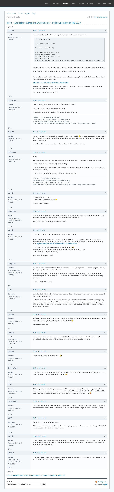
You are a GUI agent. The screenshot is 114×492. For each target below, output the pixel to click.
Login (34, 14)
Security (90, 3)
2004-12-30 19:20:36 (39, 193)
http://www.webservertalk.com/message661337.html (50, 83)
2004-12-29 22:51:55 (39, 132)
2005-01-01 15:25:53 (39, 290)
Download (107, 3)
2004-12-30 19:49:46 (39, 211)
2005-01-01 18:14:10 (39, 314)
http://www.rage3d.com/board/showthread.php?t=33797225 (57, 244)
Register (27, 14)
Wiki (74, 3)
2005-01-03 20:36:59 (39, 453)
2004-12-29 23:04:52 (39, 152)
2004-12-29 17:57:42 (39, 100)
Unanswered (103, 17)
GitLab (81, 3)
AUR (98, 3)
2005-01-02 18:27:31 (39, 351)
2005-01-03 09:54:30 (39, 418)
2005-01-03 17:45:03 (39, 436)
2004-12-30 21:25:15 (39, 263)
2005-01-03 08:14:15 (39, 401)
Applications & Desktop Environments (31, 23)
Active (96, 17)
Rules (14, 14)
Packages (56, 3)
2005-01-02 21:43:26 (39, 368)
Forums (66, 3)
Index (8, 14)
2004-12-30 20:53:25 (39, 230)
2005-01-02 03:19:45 (39, 332)
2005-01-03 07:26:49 (39, 384)
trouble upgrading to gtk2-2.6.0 (66, 23)
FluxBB (104, 485)
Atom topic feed (102, 482)
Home (47, 3)
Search (20, 14)
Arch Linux (12, 3)
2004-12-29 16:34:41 (39, 30)
